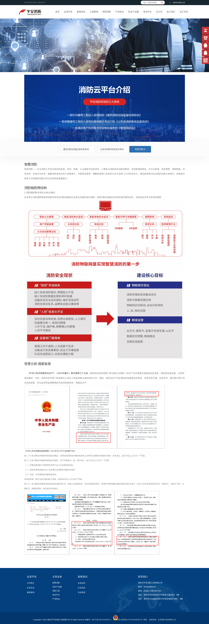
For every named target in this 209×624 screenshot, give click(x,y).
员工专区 (184, 12)
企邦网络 (161, 620)
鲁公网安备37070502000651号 (130, 620)
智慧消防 (106, 12)
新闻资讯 (81, 12)
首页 (57, 12)
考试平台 (147, 12)
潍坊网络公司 (170, 620)
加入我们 (171, 12)
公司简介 (30, 583)
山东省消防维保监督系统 (112, 149)
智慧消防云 (140, 149)
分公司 (159, 12)
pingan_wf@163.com (152, 591)
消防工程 (56, 591)
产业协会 (119, 12)
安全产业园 (133, 12)
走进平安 (68, 12)
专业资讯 (81, 592)
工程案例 (94, 12)
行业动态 (81, 588)
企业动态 (81, 583)
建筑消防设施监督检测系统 (76, 149)
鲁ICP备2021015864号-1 (102, 620)
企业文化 (30, 588)
